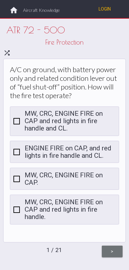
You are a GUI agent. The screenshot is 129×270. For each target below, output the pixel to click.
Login (105, 9)
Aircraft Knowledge (41, 10)
